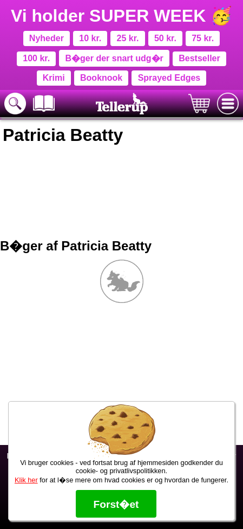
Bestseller (199, 58)
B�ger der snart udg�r (114, 58)
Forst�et (116, 504)
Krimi (54, 77)
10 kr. (90, 38)
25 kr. (128, 38)
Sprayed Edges (169, 77)
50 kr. (165, 38)
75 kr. (203, 38)
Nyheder (46, 38)
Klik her (26, 480)
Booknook (101, 77)
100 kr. (36, 58)
